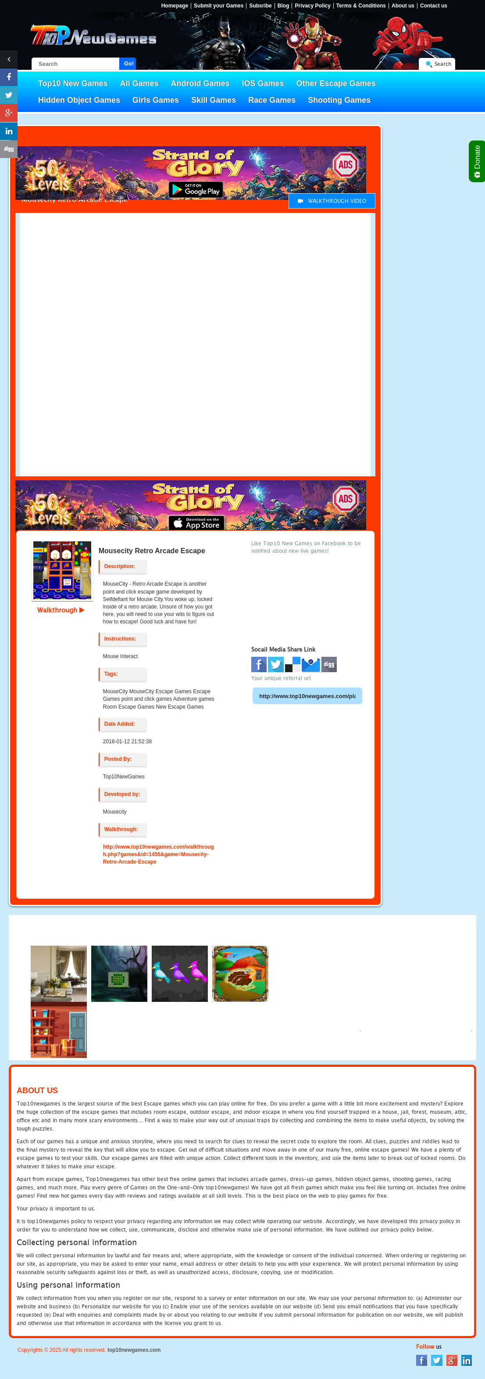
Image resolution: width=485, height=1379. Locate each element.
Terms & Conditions (361, 6)
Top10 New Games (73, 83)
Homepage (174, 6)
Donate (478, 161)
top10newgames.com (133, 1350)
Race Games (272, 100)
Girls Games (155, 100)
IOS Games (263, 83)
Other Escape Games (336, 83)
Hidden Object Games (79, 100)
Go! (129, 63)
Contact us (433, 6)
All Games (139, 83)
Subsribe (260, 6)
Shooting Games (339, 100)
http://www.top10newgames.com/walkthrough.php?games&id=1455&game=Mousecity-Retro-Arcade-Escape (158, 854)
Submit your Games (218, 6)
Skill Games (213, 100)
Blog (283, 6)
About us (403, 6)
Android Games (200, 83)
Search (443, 64)
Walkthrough (61, 610)
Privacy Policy (312, 6)
